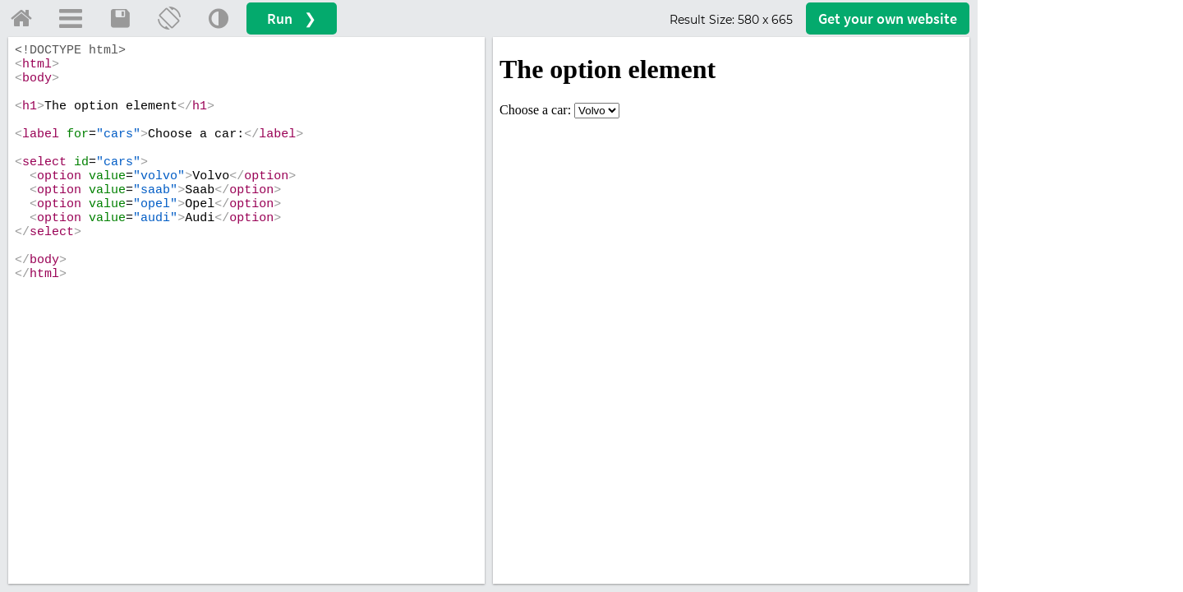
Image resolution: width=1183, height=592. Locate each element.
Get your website (887, 18)
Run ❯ (291, 18)
